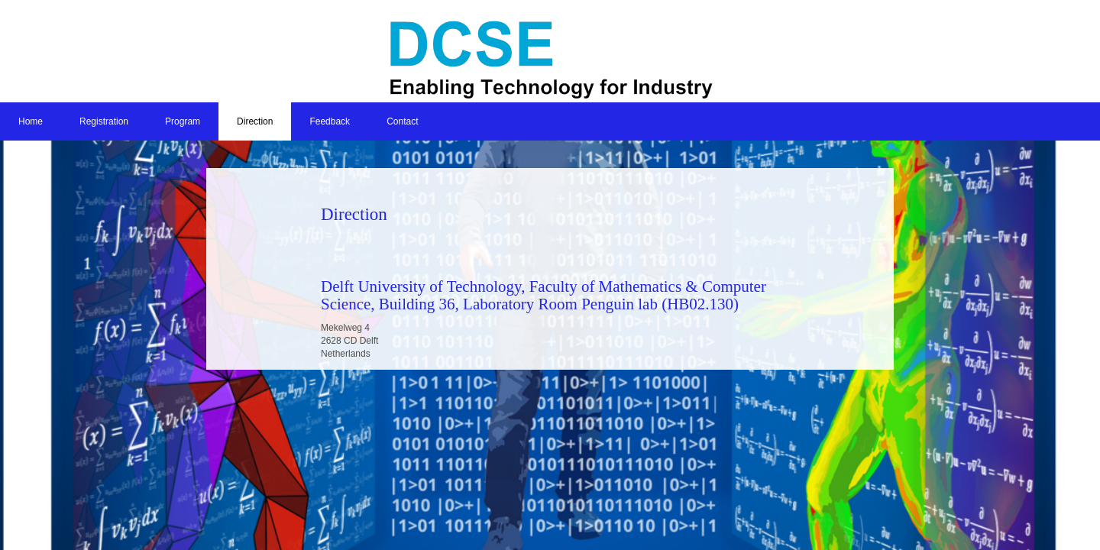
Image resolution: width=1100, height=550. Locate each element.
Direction (255, 121)
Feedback (329, 121)
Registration (103, 121)
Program (182, 121)
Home (30, 121)
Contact (402, 121)
